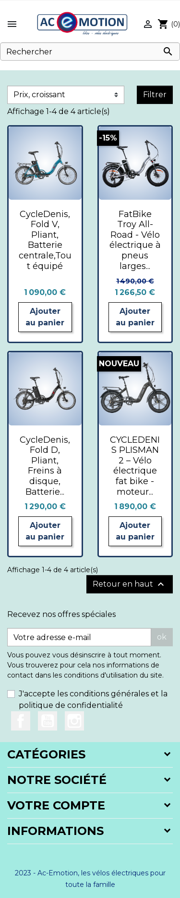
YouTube (47, 721)
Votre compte (56, 805)
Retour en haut (130, 584)
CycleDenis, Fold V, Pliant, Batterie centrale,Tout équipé (45, 240)
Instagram (74, 721)
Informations (55, 831)
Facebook (20, 721)
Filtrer (155, 94)
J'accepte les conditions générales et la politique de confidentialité (93, 699)
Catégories (46, 754)
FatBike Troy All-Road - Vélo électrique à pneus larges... (135, 240)
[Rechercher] (90, 51)
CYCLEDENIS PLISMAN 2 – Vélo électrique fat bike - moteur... (135, 466)
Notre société (57, 780)
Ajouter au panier (44, 317)
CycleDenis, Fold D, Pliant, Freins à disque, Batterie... (45, 466)
